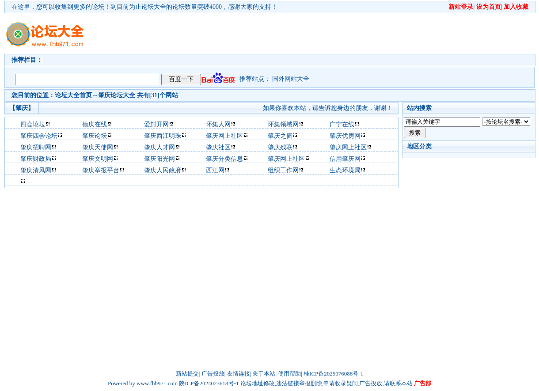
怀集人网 (218, 124)
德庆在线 (94, 124)
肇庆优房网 (345, 136)
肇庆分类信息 (224, 159)
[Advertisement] (136, 41)
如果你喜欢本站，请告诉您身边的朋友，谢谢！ (328, 108)
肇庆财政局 (35, 159)
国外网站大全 (290, 79)
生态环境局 (345, 170)
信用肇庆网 (345, 159)
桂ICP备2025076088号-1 (333, 373)
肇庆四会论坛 (38, 136)
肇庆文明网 (97, 159)
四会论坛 (32, 124)
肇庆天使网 (97, 147)
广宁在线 (342, 124)
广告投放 (212, 373)
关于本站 (263, 373)
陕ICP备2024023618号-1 (209, 383)
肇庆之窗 (280, 136)
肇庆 (104, 95)
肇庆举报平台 (100, 170)
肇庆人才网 (159, 147)
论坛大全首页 (73, 95)
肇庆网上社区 (224, 136)
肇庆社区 (218, 147)
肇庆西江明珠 (162, 136)
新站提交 (187, 373)
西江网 (215, 170)
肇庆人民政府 (162, 170)
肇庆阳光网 (159, 159)
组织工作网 (283, 170)
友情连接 (238, 373)
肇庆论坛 (94, 136)
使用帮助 (289, 373)
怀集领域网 (283, 124)
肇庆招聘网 (35, 147)
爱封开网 (156, 124)
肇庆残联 (280, 147)
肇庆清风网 (35, 170)
